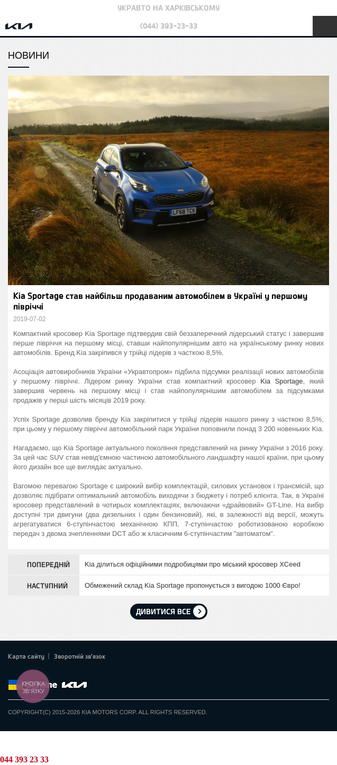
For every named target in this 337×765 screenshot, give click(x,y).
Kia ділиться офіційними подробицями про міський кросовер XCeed (192, 564)
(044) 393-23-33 (168, 25)
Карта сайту (26, 656)
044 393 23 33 (24, 759)
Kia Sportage (281, 381)
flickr (87, 672)
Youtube (58, 672)
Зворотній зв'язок (80, 656)
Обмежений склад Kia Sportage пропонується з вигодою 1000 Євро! (192, 585)
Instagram (73, 672)
